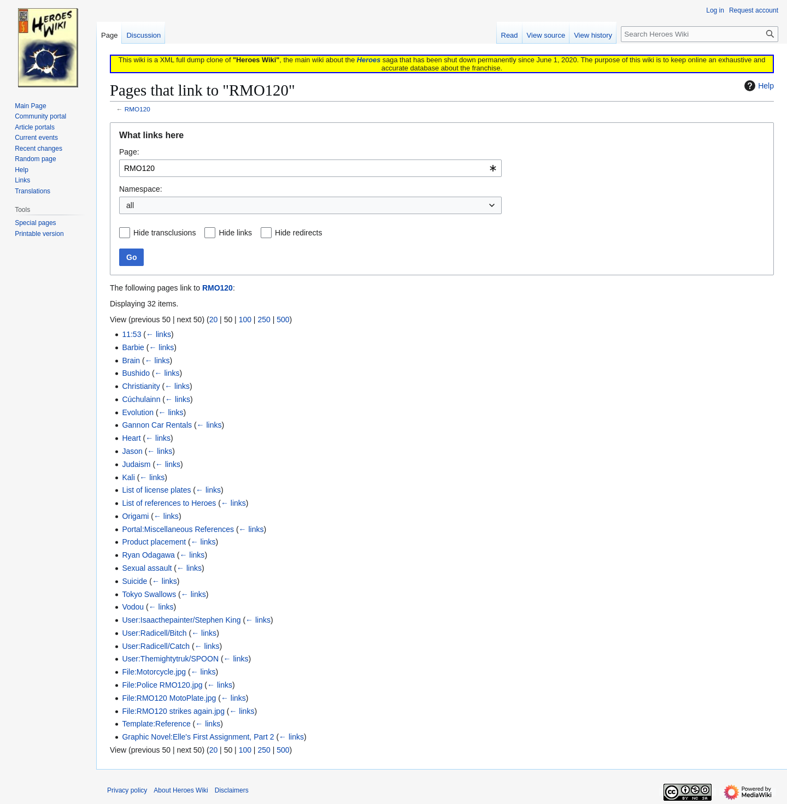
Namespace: (140, 189)
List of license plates (156, 490)
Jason (132, 451)
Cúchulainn (141, 399)
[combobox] (310, 168)
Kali (128, 477)
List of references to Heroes (169, 503)
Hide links (235, 232)
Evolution (138, 412)
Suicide (134, 581)
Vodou (133, 606)
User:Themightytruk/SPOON (170, 658)
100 (245, 319)
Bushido (136, 373)
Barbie (133, 347)
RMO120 (137, 109)
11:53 (131, 334)
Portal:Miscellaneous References (178, 529)
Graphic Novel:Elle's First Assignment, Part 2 (198, 736)
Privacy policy (127, 790)
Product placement (154, 541)
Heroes (368, 60)
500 (283, 319)
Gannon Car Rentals (157, 425)
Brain (131, 360)
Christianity (141, 386)
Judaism (136, 464)
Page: (129, 151)
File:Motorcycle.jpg (154, 671)
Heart (131, 438)
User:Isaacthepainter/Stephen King (181, 620)
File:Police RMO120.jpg (162, 685)
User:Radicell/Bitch (154, 633)
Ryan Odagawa (148, 555)
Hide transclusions (164, 232)
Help (758, 85)
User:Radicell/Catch (156, 646)
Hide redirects (298, 232)
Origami (135, 516)
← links (158, 334)
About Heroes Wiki (181, 790)
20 (213, 319)
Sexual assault (147, 568)
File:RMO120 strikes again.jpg (173, 711)
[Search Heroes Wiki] (699, 34)
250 (263, 319)
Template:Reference (156, 723)
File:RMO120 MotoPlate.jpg (169, 698)
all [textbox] (130, 205)
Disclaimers (232, 790)
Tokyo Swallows (149, 594)
